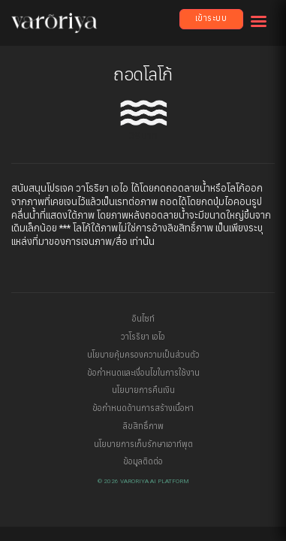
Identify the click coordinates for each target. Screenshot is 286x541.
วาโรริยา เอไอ (143, 337)
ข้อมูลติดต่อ (143, 462)
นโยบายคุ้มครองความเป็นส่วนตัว (143, 355)
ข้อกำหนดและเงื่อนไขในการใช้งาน (143, 373)
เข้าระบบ (211, 18)
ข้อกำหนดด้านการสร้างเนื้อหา (143, 408)
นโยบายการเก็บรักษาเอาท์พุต (143, 444)
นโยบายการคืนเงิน (143, 390)
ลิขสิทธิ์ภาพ (143, 426)
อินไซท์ (143, 319)
